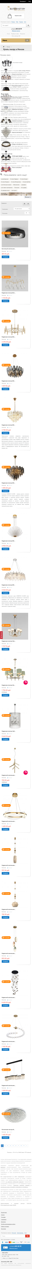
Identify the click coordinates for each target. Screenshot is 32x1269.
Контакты (3, 1221)
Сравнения (3, 203)
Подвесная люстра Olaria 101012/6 (11, 641)
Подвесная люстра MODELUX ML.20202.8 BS (14, 381)
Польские (17, 187)
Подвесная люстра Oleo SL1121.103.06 (12, 685)
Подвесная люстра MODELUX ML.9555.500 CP (14, 541)
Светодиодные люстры (8, 104)
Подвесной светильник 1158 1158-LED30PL (13, 775)
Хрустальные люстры (8, 135)
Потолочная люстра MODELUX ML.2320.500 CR (14, 1129)
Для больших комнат (6, 185)
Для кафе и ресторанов (6, 187)
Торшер (21, 22)
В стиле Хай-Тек (26, 182)
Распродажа (4, 1212)
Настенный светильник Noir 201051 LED (13, 248)
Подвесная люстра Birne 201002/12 (11, 292)
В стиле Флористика (16, 182)
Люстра (13, 22)
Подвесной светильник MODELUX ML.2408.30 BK (15, 997)
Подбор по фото (15, 34)
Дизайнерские (4, 179)
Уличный (14, 1233)
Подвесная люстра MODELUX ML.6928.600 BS (14, 483)
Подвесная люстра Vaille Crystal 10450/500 (13, 731)
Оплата (3, 1214)
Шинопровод (20, 1233)
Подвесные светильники (8, 142)
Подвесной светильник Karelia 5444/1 (12, 865)
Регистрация (23, 1)
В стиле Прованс (5, 182)
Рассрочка (22, 34)
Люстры (8, 47)
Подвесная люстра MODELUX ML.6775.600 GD (14, 425)
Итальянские (16, 185)
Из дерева (23, 187)
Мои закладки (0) (16, 36)
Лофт (17, 22)
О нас (8, 34)
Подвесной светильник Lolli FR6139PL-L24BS (14, 953)
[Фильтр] (1, 635)
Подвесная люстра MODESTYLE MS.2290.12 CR (14, 585)
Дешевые (24, 185)
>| (2, 1148)
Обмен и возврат (5, 1226)
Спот (25, 22)
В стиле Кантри (23, 179)
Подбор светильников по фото (8, 1224)
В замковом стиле (5, 190)
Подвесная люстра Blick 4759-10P (11, 337)
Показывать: (5, 213)
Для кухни (14, 190)
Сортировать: (5, 209)
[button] (30, 1)
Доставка (3, 1217)
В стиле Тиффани (14, 179)
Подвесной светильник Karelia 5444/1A (12, 909)
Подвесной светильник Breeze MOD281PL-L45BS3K (16, 821)
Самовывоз (3, 1219)
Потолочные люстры (8, 128)
